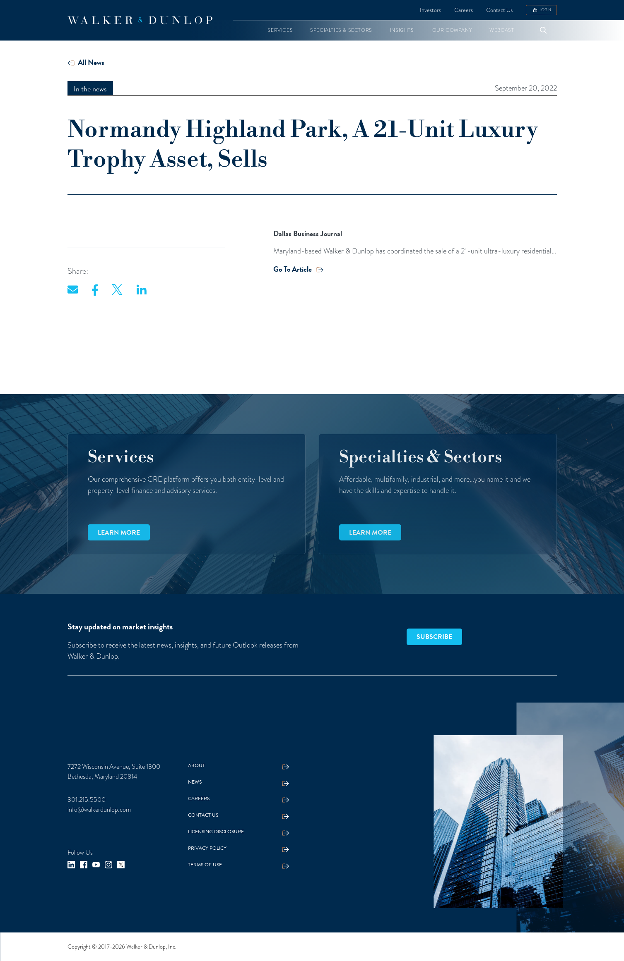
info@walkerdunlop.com (99, 809)
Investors (430, 10)
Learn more (119, 533)
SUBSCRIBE (434, 637)
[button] (280, 30)
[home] (139, 20)
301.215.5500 (86, 799)
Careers (463, 10)
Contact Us (499, 10)
